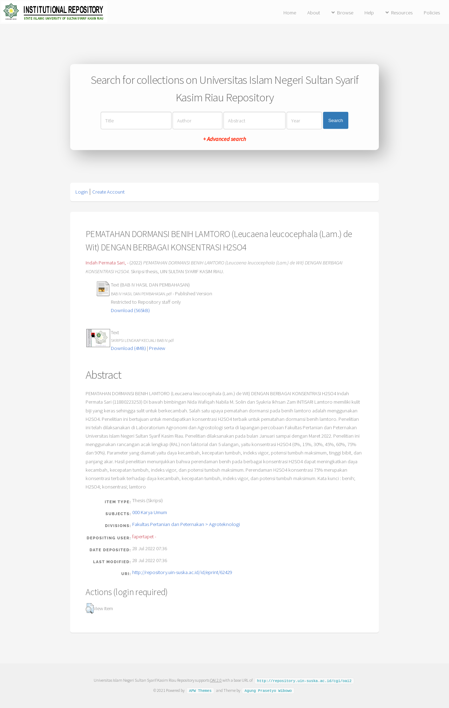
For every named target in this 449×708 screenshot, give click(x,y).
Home (289, 12)
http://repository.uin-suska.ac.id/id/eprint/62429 (182, 572)
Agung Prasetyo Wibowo (268, 690)
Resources (402, 12)
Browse (345, 12)
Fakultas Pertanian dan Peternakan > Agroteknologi (186, 524)
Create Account (108, 192)
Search (335, 120)
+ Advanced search (224, 138)
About (313, 12)
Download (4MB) (128, 348)
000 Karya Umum (149, 512)
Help (369, 12)
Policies (432, 12)
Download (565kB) (130, 310)
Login (81, 192)
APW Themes (200, 690)
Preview (157, 348)
